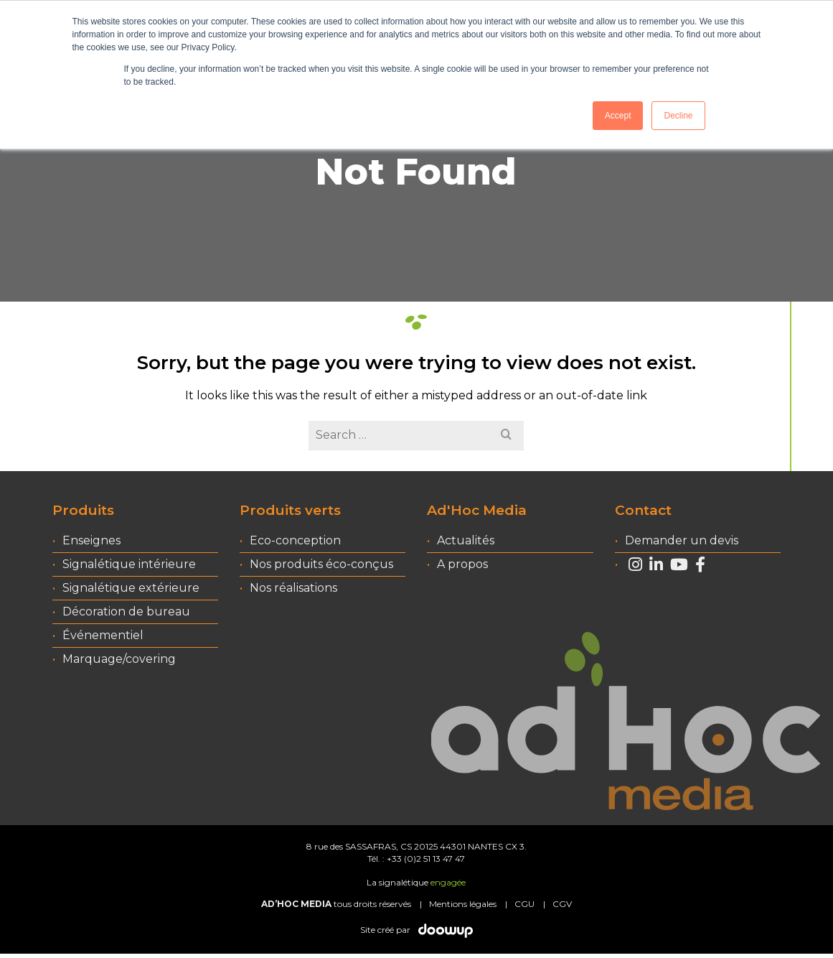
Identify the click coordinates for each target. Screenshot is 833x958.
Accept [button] (618, 116)
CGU (524, 903)
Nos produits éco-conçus (321, 564)
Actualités (465, 540)
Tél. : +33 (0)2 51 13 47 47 (416, 858)
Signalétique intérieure (129, 564)
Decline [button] (678, 116)
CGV (562, 903)
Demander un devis (681, 540)
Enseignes (91, 540)
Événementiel (102, 635)
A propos (462, 564)
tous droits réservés (336, 903)
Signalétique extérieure (130, 588)
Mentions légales (462, 903)
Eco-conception (295, 540)
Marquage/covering (119, 659)
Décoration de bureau (126, 611)
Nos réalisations (293, 588)
